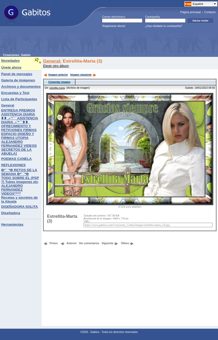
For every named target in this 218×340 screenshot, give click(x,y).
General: (52, 61)
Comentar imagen (59, 82)
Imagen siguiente (83, 74)
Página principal (190, 12)
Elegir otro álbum (56, 66)
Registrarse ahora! (113, 25)
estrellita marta (57, 88)
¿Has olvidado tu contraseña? (163, 25)
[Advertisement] (98, 41)
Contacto (210, 12)
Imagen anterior (56, 74)
